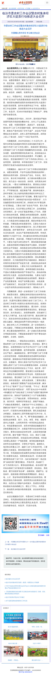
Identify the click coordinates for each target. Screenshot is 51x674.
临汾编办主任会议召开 (18, 549)
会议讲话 (35, 8)
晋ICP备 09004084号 (25, 672)
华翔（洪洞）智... (37, 627)
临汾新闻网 (12, 8)
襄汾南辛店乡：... (37, 660)
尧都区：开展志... (13, 660)
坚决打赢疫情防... (13, 627)
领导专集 (21, 8)
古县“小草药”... (37, 643)
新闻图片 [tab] (6, 608)
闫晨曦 (28, 8)
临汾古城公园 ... (13, 643)
